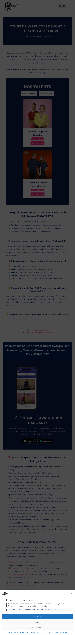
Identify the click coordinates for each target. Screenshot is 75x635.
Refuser (38, 622)
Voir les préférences (37, 628)
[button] (72, 594)
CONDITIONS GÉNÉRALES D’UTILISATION (22, 632)
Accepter (37, 616)
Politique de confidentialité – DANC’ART (53, 632)
